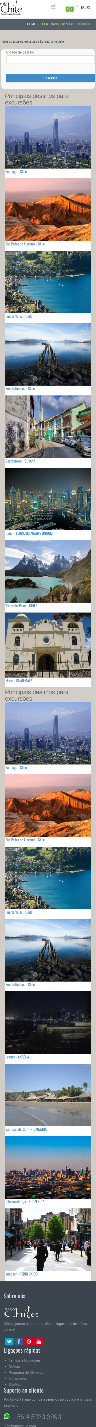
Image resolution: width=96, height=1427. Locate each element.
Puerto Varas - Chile (18, 316)
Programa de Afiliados (26, 1372)
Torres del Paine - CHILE (21, 605)
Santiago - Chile (16, 171)
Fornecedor (17, 1379)
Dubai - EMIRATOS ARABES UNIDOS (29, 533)
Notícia (14, 1366)
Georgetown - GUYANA (20, 461)
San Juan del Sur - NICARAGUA (26, 1129)
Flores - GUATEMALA (18, 680)
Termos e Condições (25, 1360)
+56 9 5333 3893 (37, 1417)
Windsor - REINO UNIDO (21, 1274)
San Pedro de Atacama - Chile (25, 243)
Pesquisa (50, 78)
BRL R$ (85, 7)
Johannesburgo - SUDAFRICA (24, 1201)
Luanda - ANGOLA (17, 1056)
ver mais (10, 1330)
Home (31, 24)
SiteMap (15, 1385)
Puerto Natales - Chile (20, 388)
